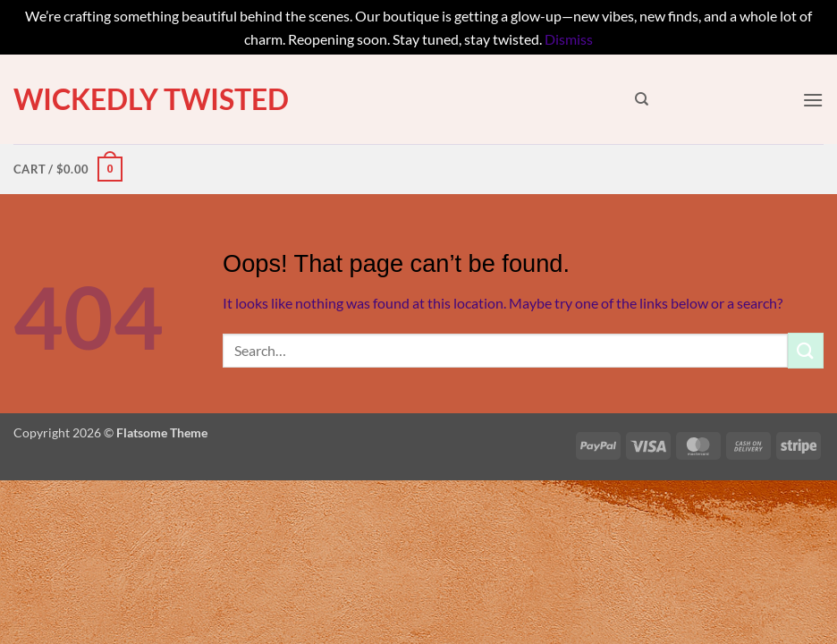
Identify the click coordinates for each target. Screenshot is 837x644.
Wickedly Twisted (151, 99)
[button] (813, 100)
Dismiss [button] (569, 38)
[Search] (641, 99)
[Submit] (806, 350)
